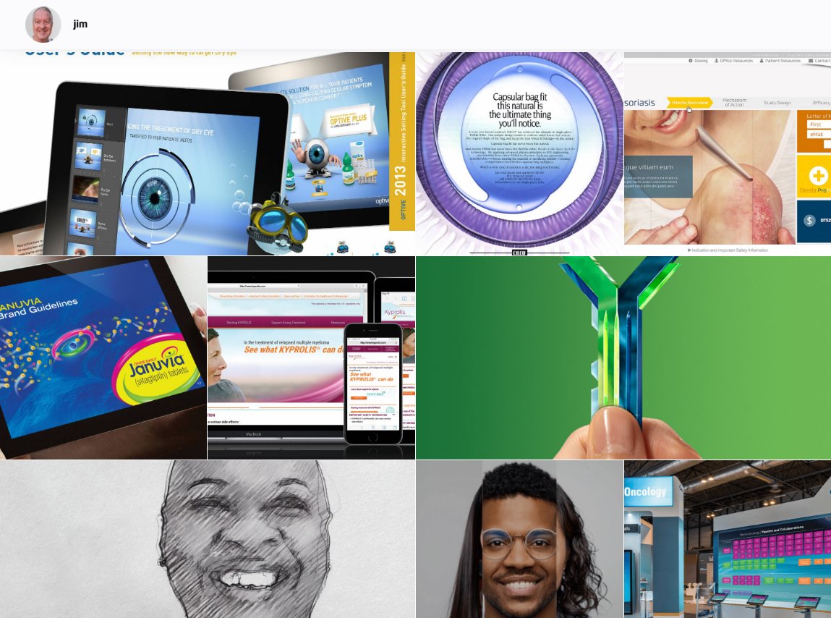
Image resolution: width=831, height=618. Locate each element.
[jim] (57, 25)
